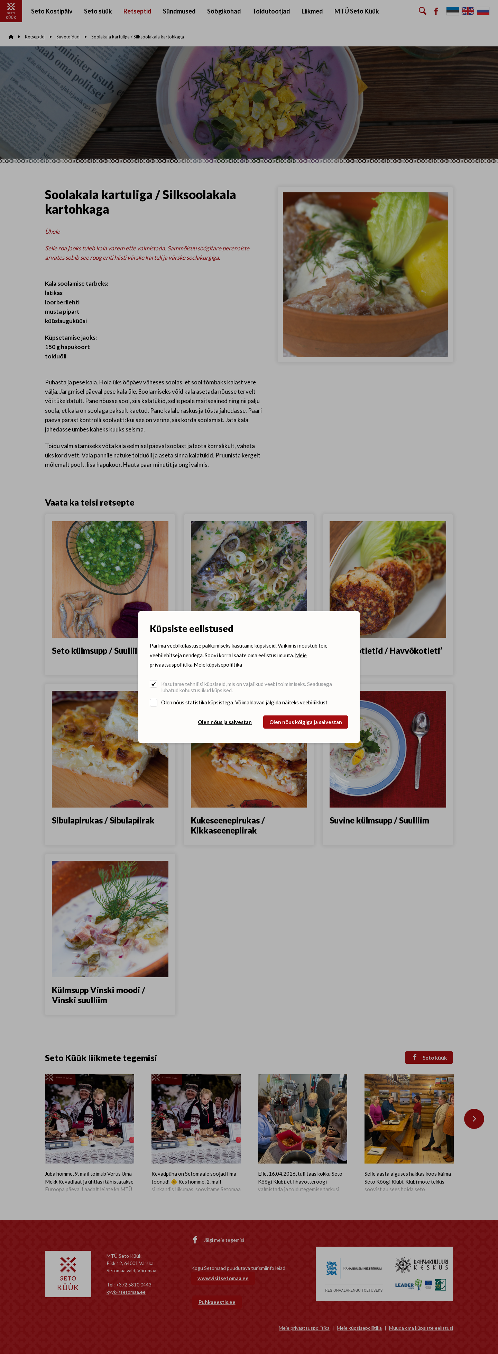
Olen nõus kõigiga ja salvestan (305, 722)
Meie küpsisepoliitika (218, 664)
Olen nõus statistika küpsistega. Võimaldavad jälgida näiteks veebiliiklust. (245, 702)
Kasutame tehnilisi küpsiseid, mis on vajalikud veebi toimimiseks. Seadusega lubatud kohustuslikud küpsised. (246, 687)
